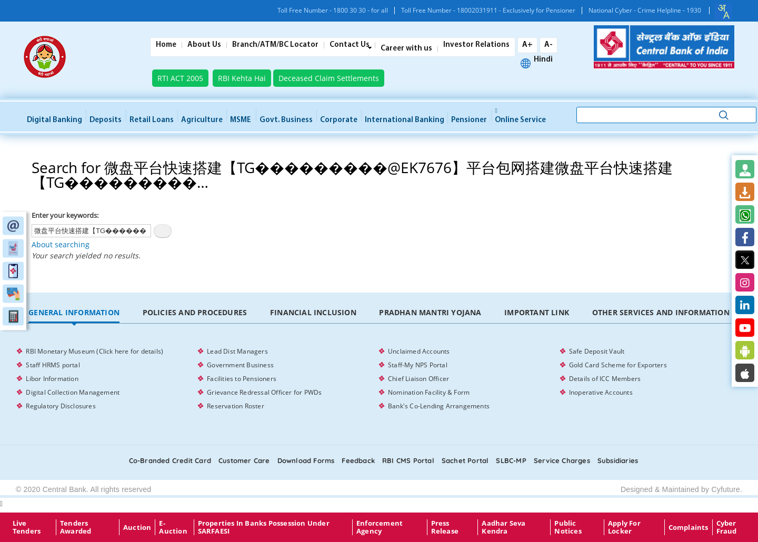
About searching (60, 244)
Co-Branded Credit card (170, 460)
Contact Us (350, 45)
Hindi (543, 60)
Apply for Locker (624, 527)
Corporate (338, 120)
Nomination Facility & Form (429, 392)
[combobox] (723, 11)
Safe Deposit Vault (597, 351)
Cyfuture (725, 489)
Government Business (240, 364)
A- (548, 45)
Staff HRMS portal (52, 364)
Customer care (244, 460)
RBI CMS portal (408, 460)
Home (166, 45)
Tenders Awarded (75, 527)
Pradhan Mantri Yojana (430, 312)
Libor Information (52, 378)
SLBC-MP (511, 460)
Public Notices (567, 527)
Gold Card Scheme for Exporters (618, 364)
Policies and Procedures (195, 312)
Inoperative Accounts (601, 392)
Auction (137, 527)
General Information (73, 312)
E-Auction (173, 527)
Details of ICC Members (605, 378)
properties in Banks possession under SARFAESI (264, 527)
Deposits (105, 120)
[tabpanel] (379, 379)
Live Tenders (27, 527)
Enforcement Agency (379, 527)
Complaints (689, 527)
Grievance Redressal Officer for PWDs (264, 392)
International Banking (404, 120)
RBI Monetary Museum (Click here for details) (94, 351)
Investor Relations (476, 45)
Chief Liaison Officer (418, 378)
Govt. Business (286, 120)
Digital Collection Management (72, 392)
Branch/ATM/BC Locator (275, 45)
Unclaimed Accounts (419, 351)
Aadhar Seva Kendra (503, 527)
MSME (240, 120)
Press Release (444, 527)
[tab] (74, 313)
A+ (527, 45)
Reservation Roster (235, 406)
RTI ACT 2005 (180, 78)
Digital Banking (54, 120)
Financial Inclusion (313, 312)
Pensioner (469, 120)
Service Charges (562, 460)
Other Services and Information (661, 312)
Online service (520, 116)
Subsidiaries (617, 460)
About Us (204, 45)
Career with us (406, 49)
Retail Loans (151, 120)
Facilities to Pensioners (241, 378)
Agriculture (202, 120)
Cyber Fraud (726, 527)
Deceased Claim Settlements (328, 78)
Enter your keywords (64, 215)
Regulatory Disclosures (60, 406)
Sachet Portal (465, 460)
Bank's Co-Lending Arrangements (439, 406)
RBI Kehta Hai (242, 78)
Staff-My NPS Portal (417, 364)
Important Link (536, 312)
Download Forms (306, 460)
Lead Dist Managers (237, 351)
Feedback (358, 460)
